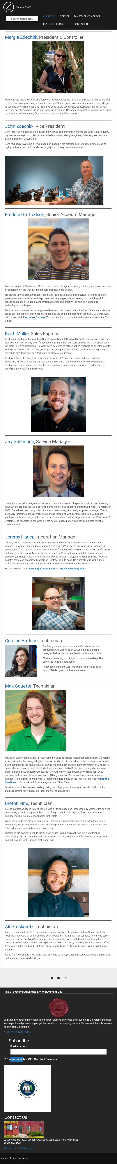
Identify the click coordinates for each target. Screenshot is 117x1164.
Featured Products (56, 24)
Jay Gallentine (19, 441)
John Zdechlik (19, 126)
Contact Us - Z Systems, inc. (19, 1148)
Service (64, 16)
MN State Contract (87, 16)
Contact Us (81, 24)
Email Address (19, 1046)
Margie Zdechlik (21, 37)
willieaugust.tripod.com (42, 568)
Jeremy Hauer (19, 537)
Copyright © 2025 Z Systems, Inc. (15, 1158)
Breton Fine (16, 803)
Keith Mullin (17, 333)
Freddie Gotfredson (24, 214)
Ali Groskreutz (19, 926)
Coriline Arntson (21, 640)
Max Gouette (18, 686)
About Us (49, 16)
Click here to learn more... (17, 1031)
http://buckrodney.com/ (72, 568)
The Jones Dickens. (34, 317)
